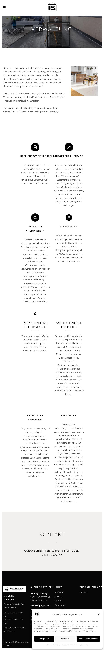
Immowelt (83, 592)
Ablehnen (65, 639)
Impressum (82, 645)
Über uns (59, 597)
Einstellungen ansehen (88, 639)
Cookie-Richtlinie (53, 645)
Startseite (59, 592)
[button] (98, 614)
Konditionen (60, 605)
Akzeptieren (44, 639)
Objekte (58, 601)
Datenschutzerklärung (69, 645)
